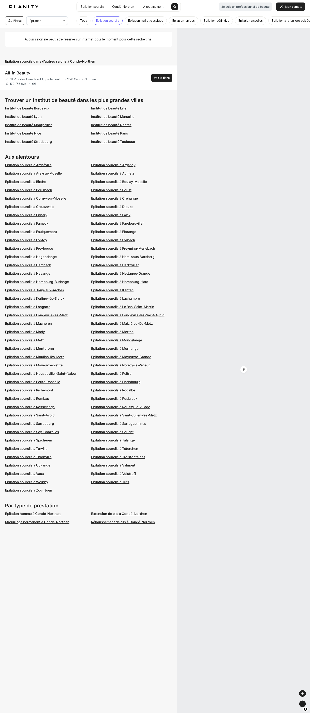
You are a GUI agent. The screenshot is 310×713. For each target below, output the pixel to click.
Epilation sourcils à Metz (24, 340)
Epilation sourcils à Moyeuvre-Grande (121, 357)
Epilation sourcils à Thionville (28, 457)
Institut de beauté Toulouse (113, 142)
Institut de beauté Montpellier (28, 125)
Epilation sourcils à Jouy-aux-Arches (34, 290)
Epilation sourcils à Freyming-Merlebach (123, 248)
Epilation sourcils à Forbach (113, 240)
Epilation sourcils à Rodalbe (113, 390)
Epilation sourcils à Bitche (25, 182)
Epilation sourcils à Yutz (110, 482)
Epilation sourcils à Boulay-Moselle (119, 182)
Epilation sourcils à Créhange (114, 198)
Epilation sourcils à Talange (113, 440)
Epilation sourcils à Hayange (27, 273)
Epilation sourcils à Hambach (28, 265)
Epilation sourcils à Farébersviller (117, 223)
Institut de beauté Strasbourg (28, 142)
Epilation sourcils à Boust (111, 190)
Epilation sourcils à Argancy (113, 165)
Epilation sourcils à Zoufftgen (28, 490)
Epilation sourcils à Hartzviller (115, 265)
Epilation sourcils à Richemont (29, 390)
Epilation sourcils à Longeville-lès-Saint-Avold (127, 315)
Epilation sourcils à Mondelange (116, 340)
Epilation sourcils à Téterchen (114, 448)
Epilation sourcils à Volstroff (113, 474)
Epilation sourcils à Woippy (26, 482)
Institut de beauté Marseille (112, 116)
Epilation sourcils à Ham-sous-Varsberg (122, 257)
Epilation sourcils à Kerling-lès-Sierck (34, 298)
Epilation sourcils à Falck (111, 215)
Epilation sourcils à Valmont (113, 465)
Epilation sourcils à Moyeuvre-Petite (34, 365)
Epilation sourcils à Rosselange (30, 407)
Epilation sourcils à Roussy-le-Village (120, 407)
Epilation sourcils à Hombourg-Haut (119, 282)
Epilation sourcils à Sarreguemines (118, 423)
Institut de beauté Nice (23, 133)
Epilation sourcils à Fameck (26, 223)
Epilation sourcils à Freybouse (29, 248)
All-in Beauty (17, 72)
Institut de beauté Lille (108, 108)
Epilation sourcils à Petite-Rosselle (32, 382)
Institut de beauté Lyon (23, 116)
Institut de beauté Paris (109, 133)
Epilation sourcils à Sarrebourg (29, 423)
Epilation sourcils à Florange (113, 232)
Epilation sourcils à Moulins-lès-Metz (34, 357)
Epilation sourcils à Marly (25, 332)
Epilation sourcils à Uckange (27, 465)
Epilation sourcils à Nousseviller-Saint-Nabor (41, 373)
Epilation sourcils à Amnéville (28, 165)
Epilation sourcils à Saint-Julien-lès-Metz (124, 415)
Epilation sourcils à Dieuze (112, 207)
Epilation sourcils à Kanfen (112, 290)
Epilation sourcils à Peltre (111, 373)
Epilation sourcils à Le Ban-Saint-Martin (122, 307)
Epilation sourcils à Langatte (27, 307)
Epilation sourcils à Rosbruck (114, 398)
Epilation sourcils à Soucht (112, 432)
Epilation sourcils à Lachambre (115, 298)
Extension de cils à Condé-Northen (119, 514)
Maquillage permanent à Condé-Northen (37, 522)
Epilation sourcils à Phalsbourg (116, 382)
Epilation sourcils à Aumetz (112, 173)
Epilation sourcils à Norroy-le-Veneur (120, 365)
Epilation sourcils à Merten (112, 332)
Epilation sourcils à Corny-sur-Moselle (35, 198)
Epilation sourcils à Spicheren (28, 440)
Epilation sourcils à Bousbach (28, 190)
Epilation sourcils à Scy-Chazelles (32, 432)
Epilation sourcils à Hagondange (31, 257)
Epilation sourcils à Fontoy (26, 240)
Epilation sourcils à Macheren (28, 323)
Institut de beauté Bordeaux (27, 108)
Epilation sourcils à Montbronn (29, 348)
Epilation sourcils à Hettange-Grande (120, 273)
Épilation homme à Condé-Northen (33, 514)
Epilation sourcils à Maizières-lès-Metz (122, 323)
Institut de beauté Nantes (111, 125)
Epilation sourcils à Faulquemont (31, 232)
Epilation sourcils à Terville (26, 448)
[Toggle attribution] (305, 709)
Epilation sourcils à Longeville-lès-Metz (36, 315)
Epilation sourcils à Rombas (27, 398)
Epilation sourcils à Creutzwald (29, 207)
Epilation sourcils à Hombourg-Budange (37, 282)
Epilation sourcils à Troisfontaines (118, 457)
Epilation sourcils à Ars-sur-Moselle (33, 173)
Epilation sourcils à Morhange (114, 348)
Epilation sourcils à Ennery (26, 215)
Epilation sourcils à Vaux (24, 474)
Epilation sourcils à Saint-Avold (30, 415)
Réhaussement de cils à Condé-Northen (123, 522)
